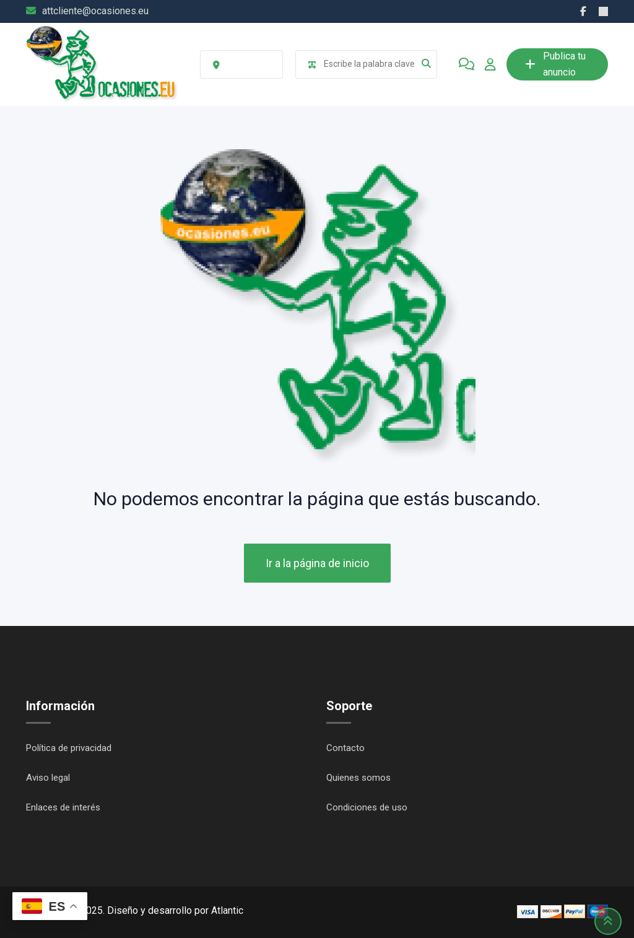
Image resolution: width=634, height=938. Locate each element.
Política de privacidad (68, 747)
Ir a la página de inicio (317, 563)
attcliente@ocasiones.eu (95, 11)
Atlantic (227, 910)
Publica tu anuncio (555, 64)
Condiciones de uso (366, 807)
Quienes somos (358, 777)
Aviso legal (48, 777)
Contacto (345, 747)
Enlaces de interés (63, 807)
